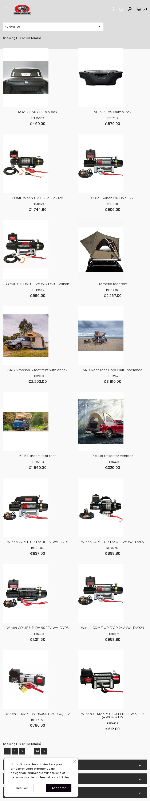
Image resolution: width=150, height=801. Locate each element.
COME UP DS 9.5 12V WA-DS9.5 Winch (37, 284)
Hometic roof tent (112, 284)
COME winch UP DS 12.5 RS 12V (37, 198)
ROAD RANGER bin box (37, 112)
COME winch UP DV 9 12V (112, 198)
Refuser (22, 788)
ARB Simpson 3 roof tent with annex (37, 370)
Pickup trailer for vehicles (112, 456)
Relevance (53, 26)
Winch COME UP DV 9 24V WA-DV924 (112, 628)
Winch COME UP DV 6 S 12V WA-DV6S (112, 542)
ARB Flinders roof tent (37, 456)
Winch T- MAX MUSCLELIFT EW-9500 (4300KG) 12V (112, 715)
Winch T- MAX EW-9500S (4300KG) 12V (37, 714)
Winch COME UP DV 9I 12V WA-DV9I (37, 542)
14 (37, 751)
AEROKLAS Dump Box (112, 112)
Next (44, 751)
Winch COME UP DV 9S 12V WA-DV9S (37, 628)
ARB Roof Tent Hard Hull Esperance (112, 370)
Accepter (59, 788)
